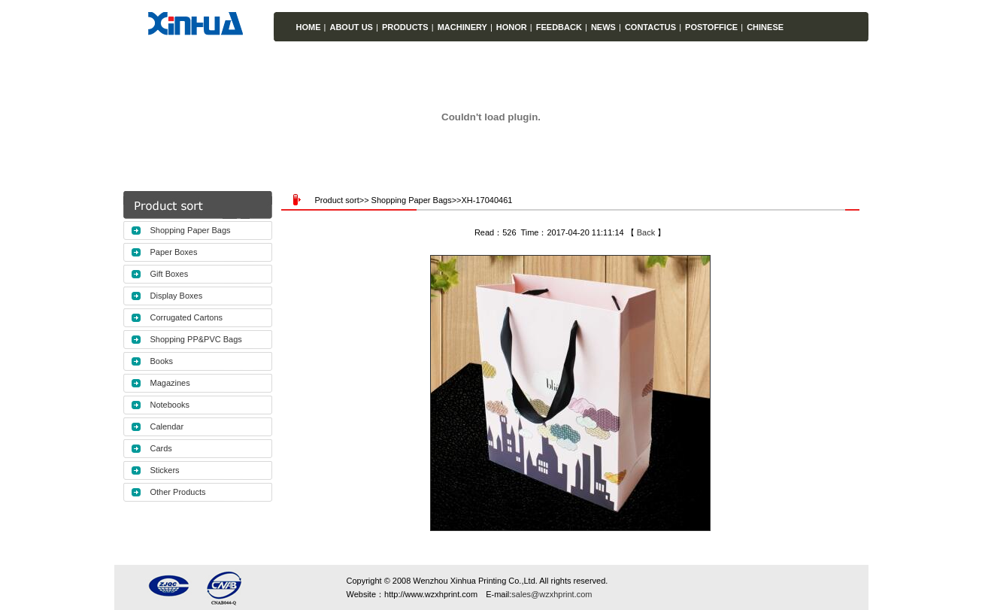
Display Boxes (176, 295)
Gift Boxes (169, 273)
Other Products (178, 491)
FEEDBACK (559, 27)
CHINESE (765, 27)
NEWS (603, 27)
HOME (308, 27)
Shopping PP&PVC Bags (196, 339)
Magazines (170, 382)
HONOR (511, 27)
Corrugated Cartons (186, 317)
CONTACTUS (650, 27)
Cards (161, 448)
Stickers (165, 470)
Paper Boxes (174, 251)
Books (162, 361)
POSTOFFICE (711, 27)
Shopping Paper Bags (190, 230)
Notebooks (170, 404)
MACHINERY (462, 27)
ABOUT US (350, 27)
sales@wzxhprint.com (551, 594)
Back (646, 232)
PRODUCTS (405, 27)
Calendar (167, 426)
